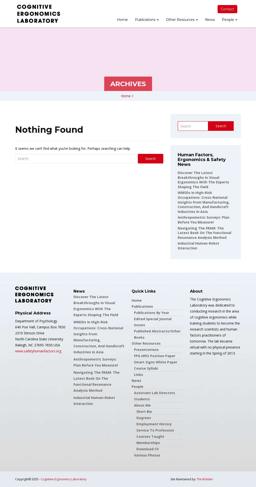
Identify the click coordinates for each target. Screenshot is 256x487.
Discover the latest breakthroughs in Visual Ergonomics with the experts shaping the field (203, 179)
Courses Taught (150, 436)
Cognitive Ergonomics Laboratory (63, 479)
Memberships (148, 442)
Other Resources (182, 20)
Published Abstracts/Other (157, 331)
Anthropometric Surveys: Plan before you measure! (203, 219)
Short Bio (144, 411)
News (210, 20)
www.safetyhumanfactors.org (38, 351)
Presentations (146, 349)
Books (139, 337)
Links (138, 374)
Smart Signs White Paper (155, 362)
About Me (142, 405)
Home (122, 20)
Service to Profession (155, 430)
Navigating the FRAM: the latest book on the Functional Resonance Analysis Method (204, 233)
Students (142, 399)
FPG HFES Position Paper (154, 356)
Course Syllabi (146, 368)
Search (150, 158)
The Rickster (205, 479)
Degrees (143, 417)
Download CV (147, 449)
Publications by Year (151, 312)
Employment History (154, 424)
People (229, 20)
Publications (147, 20)
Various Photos (147, 455)
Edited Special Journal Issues (152, 322)
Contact (227, 9)
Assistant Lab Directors (154, 393)
